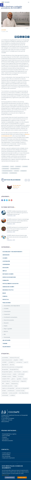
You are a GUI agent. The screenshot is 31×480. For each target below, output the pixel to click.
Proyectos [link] (6, 299)
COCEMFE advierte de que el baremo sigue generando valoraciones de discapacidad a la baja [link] (17, 237)
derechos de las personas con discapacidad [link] (12, 367)
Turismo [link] (5, 343)
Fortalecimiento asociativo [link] (11, 283)
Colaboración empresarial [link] (8, 458)
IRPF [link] (3, 383)
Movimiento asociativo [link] (7, 440)
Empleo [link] (5, 270)
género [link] (13, 378)
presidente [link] (5, 173)
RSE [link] (5, 334)
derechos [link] (12, 364)
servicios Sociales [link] (20, 390)
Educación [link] (5, 267)
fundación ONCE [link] (6, 378)
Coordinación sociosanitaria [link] (10, 317)
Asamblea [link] (18, 166)
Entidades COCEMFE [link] (8, 274)
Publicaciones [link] (7, 302)
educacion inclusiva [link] (6, 374)
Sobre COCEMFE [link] (6, 435)
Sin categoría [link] (6, 340)
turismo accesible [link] (13, 393)
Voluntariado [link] (7, 337)
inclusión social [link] (15, 381)
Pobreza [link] (5, 296)
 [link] (27, 28)
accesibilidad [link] (5, 166)
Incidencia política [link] (8, 289)
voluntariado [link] (5, 395)
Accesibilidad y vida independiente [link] (12, 251)
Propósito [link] (4, 437)
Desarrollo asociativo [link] (9, 320)
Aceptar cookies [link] (22, 477)
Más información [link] (5, 475)
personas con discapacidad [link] (22, 388)
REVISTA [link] (6, 331)
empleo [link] (14, 374)
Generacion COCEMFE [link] (8, 286)
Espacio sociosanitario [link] (9, 277)
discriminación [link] (17, 371)
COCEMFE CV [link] (11, 362)
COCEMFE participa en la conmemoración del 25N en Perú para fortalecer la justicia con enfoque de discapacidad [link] (17, 229)
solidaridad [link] (4, 393)
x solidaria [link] (12, 395)
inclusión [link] (16, 170)
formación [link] (20, 376)
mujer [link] (15, 386)
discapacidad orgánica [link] (7, 170)
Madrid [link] (7, 383)
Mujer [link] (4, 293)
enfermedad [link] (21, 374)
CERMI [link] (21, 360)
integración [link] (23, 170)
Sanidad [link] (4, 390)
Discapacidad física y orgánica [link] (9, 434)
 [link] (25, 28)
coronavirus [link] (6, 264)
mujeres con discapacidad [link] (8, 388)
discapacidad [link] (5, 168)
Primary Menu (28, 2)
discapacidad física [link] (15, 168)
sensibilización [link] (13, 173)
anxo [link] (12, 166)
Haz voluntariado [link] (6, 456)
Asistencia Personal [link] (14, 357)
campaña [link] (15, 360)
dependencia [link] (5, 364)
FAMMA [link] (14, 376)
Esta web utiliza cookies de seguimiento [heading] (12, 467)
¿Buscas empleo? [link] (6, 454)
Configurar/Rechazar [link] (10, 477)
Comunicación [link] (7, 311)
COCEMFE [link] (3, 30)
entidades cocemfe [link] (6, 376)
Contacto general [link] (6, 453)
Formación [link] (6, 280)
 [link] (29, 28)
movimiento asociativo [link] (7, 386)
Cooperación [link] (6, 261)
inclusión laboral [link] (6, 381)
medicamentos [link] (14, 383)
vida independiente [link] (23, 393)
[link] (1, 5)
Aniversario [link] (6, 254)
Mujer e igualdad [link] (8, 328)
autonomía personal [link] (7, 360)
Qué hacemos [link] (5, 439)
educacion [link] (25, 371)
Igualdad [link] (19, 378)
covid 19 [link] (26, 362)
